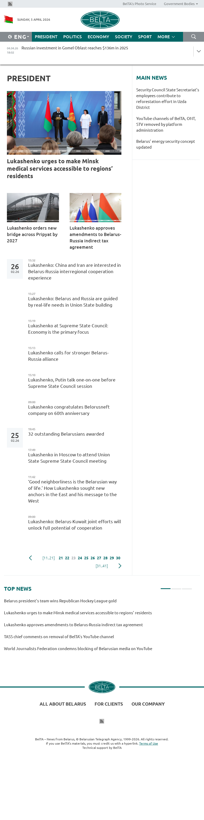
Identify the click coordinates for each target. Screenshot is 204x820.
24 (80, 558)
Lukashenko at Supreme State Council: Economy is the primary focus (68, 328)
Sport (145, 36)
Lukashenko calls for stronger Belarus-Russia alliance (68, 356)
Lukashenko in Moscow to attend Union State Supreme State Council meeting (69, 457)
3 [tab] (187, 586)
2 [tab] (176, 586)
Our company (148, 703)
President (46, 36)
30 (118, 558)
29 (112, 558)
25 (86, 558)
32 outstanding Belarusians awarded (66, 433)
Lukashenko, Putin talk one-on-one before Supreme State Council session (72, 383)
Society (123, 36)
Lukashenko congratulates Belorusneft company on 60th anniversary (69, 410)
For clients (109, 703)
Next (119, 566)
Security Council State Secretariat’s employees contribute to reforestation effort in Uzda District (167, 99)
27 (99, 558)
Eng (20, 37)
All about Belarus (63, 703)
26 (93, 558)
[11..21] (48, 558)
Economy (98, 36)
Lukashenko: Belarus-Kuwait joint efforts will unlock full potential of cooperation (74, 524)
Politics (72, 36)
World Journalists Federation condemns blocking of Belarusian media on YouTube (78, 648)
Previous (30, 558)
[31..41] (102, 566)
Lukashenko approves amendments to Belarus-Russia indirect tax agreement (95, 237)
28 (105, 558)
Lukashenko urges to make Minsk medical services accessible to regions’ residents (60, 168)
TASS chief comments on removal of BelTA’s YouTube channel (59, 636)
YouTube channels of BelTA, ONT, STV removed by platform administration (166, 124)
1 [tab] (166, 586)
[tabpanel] (98, 627)
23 (73, 558)
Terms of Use (148, 743)
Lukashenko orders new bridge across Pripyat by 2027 (32, 234)
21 (61, 558)
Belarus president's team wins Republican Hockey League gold (61, 601)
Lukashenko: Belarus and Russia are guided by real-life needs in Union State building (73, 301)
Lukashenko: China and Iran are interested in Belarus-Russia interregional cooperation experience (74, 271)
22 (67, 558)
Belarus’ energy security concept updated (165, 144)
